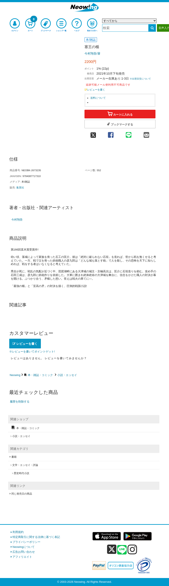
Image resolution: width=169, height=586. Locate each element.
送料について (98, 97)
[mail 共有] (146, 133)
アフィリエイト (22, 556)
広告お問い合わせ (23, 551)
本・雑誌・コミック (40, 375)
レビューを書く (94, 89)
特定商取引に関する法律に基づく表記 (36, 537)
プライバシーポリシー (26, 542)
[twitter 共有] (93, 133)
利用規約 (18, 532)
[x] (111, 549)
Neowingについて (23, 546)
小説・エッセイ (67, 375)
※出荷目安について (140, 78)
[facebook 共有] (111, 133)
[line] (122, 550)
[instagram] (132, 549)
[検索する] (152, 28)
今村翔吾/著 (92, 53)
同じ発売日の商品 (21, 493)
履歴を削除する (19, 401)
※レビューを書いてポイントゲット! (32, 351)
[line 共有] (128, 133)
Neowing (15, 375)
